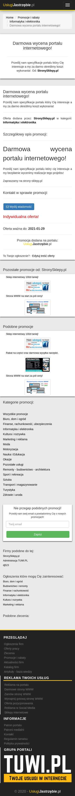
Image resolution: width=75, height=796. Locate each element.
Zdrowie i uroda (12, 494)
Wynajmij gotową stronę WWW (23, 698)
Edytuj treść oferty (43, 255)
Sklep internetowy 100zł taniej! (22, 277)
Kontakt (8, 734)
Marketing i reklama (15, 439)
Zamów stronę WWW (17, 694)
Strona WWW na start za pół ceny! (24, 296)
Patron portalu (13, 725)
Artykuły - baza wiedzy (18, 671)
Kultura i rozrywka (14, 434)
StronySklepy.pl (47, 70)
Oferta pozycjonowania (18, 703)
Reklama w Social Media (19, 707)
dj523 (6, 565)
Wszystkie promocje (15, 414)
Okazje (7, 459)
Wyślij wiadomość (19, 206)
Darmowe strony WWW (18, 689)
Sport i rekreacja (13, 474)
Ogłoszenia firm (13, 644)
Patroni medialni (14, 729)
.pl (18, 5)
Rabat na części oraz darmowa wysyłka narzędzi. (32, 353)
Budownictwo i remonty (15, 586)
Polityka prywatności (16, 743)
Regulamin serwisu (16, 738)
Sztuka (7, 479)
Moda (6, 444)
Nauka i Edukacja (14, 454)
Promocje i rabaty (15, 657)
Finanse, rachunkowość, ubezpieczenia (27, 424)
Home (9, 17)
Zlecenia (9, 653)
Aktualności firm (14, 662)
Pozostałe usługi (13, 464)
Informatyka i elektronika (19, 122)
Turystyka (9, 489)
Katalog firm (11, 667)
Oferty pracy (11, 648)
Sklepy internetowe (16, 712)
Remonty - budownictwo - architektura (26, 469)
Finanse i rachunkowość (16, 590)
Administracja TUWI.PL (15, 560)
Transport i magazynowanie (20, 484)
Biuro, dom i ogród (14, 419)
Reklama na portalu (16, 684)
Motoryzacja (10, 449)
